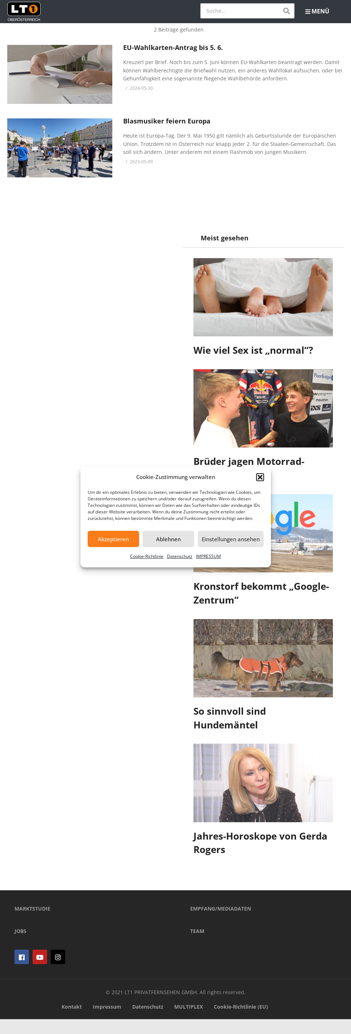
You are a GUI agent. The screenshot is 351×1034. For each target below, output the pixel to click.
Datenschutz (179, 556)
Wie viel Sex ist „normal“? (253, 350)
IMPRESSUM (208, 556)
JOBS (20, 945)
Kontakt (72, 1021)
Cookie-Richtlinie (146, 556)
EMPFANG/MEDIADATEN (220, 923)
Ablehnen (168, 539)
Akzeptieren (113, 539)
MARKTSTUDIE (32, 923)
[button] (260, 477)
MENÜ (317, 11)
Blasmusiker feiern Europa (166, 121)
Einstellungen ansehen (231, 539)
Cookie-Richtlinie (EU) (241, 1021)
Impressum (107, 1021)
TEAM (197, 945)
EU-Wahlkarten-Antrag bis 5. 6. (173, 47)
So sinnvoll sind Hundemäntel (230, 718)
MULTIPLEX (188, 1021)
